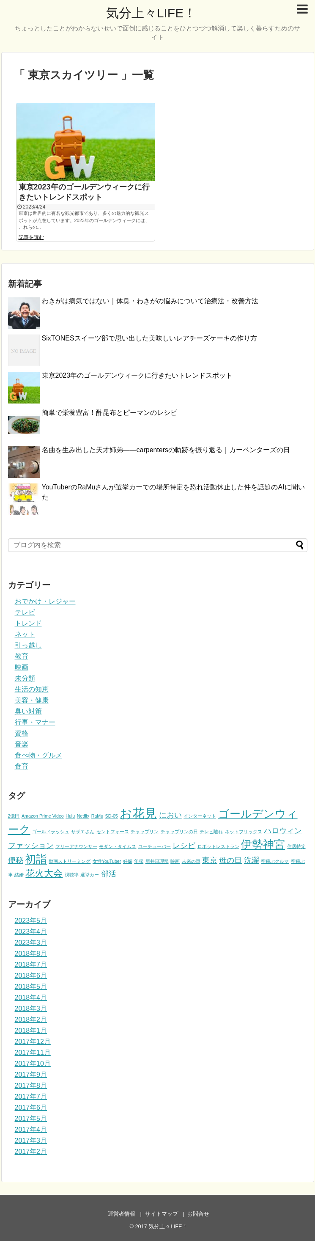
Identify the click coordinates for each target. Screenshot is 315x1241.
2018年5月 (31, 986)
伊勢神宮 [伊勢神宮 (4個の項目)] (263, 844)
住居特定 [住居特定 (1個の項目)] (296, 846)
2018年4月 (31, 997)
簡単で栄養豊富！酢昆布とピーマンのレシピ (109, 412)
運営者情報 (121, 1214)
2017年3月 (31, 1140)
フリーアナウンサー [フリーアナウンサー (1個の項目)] (76, 846)
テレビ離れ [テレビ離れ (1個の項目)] (211, 831)
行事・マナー (35, 722)
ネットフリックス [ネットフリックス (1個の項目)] (243, 831)
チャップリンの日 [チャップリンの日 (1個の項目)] (179, 831)
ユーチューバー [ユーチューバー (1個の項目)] (154, 846)
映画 (21, 667)
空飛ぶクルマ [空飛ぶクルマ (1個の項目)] (275, 861)
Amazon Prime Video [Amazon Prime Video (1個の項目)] (43, 815)
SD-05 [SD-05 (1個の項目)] (111, 815)
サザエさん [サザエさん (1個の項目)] (82, 831)
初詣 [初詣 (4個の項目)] (36, 859)
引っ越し (28, 645)
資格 (21, 733)
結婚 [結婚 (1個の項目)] (19, 874)
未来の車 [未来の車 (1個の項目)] (191, 861)
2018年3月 (31, 1008)
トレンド (28, 623)
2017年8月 (31, 1085)
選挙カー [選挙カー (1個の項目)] (89, 874)
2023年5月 (31, 920)
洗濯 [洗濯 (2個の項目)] (251, 860)
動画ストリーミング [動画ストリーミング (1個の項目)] (69, 861)
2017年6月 (31, 1107)
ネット (25, 634)
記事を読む (31, 237)
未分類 (25, 678)
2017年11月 (33, 1052)
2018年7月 (31, 964)
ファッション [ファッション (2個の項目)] (31, 845)
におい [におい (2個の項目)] (170, 815)
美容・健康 (32, 700)
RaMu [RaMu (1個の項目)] (97, 815)
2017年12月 (33, 1041)
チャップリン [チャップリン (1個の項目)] (145, 831)
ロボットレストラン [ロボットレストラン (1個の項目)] (218, 846)
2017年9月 (31, 1074)
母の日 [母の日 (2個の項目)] (230, 860)
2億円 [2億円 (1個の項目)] (14, 815)
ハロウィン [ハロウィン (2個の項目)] (283, 830)
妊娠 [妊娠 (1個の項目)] (127, 861)
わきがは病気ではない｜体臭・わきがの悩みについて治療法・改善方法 (150, 301)
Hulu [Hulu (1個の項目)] (70, 815)
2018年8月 (31, 953)
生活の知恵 (32, 689)
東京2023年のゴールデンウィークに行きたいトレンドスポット (137, 375)
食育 (21, 766)
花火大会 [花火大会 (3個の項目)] (44, 873)
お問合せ (198, 1214)
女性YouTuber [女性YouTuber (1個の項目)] (107, 861)
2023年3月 (31, 942)
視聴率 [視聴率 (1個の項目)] (72, 874)
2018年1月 (31, 1030)
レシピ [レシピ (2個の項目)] (184, 845)
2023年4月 (31, 931)
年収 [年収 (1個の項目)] (138, 861)
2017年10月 (33, 1063)
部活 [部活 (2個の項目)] (108, 874)
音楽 (21, 744)
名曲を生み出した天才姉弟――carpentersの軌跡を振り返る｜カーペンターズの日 (166, 449)
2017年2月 (31, 1151)
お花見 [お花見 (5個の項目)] (138, 813)
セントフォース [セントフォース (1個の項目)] (112, 831)
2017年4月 (31, 1129)
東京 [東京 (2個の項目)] (209, 860)
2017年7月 (31, 1096)
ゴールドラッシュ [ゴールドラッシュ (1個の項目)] (50, 831)
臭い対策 (28, 711)
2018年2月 (31, 1019)
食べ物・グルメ (38, 755)
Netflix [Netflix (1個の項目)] (83, 815)
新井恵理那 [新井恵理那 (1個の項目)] (157, 861)
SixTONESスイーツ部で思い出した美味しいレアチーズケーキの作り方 (149, 338)
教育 (21, 656)
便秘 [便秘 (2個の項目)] (15, 860)
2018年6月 (31, 975)
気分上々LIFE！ (151, 13)
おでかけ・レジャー (45, 601)
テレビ (25, 612)
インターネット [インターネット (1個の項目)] (200, 815)
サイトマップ (161, 1214)
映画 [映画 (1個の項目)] (175, 861)
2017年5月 (31, 1118)
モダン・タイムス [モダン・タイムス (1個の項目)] (117, 846)
